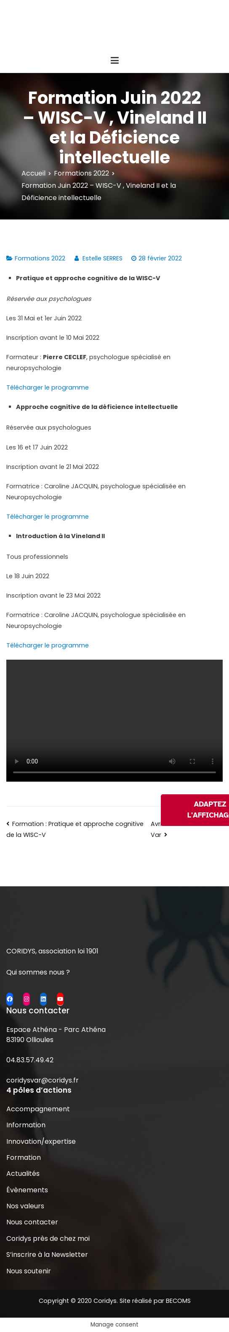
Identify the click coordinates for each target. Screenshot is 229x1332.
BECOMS (178, 1301)
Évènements (27, 1190)
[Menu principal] (114, 60)
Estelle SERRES (102, 258)
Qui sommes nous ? (38, 972)
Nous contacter (32, 1222)
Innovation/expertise (41, 1141)
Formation (23, 1157)
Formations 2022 (40, 258)
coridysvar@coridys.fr (42, 1080)
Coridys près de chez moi (48, 1238)
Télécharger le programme (47, 387)
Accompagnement (38, 1109)
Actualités (23, 1173)
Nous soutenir (28, 1271)
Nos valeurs (25, 1206)
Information (25, 1125)
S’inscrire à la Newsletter (47, 1254)
